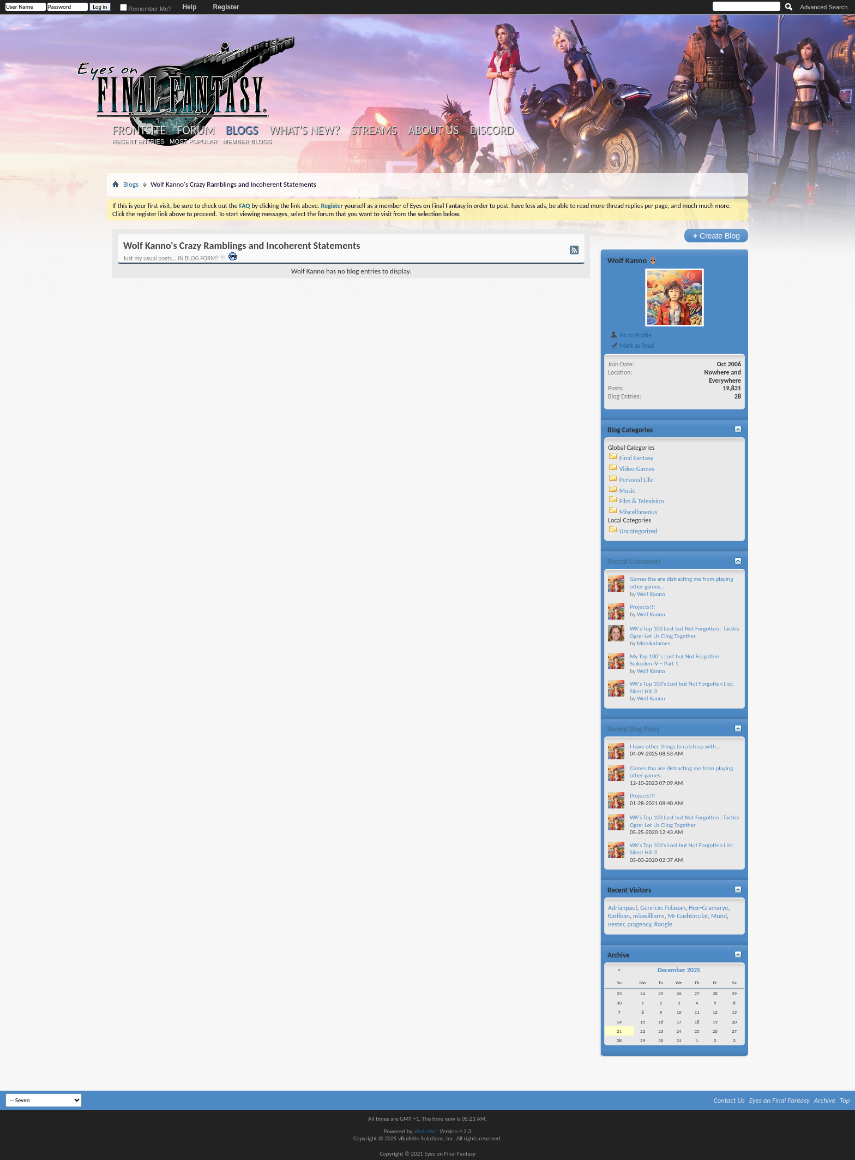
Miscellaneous (638, 512)
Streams (374, 130)
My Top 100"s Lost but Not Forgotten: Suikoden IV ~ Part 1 (675, 660)
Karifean (619, 916)
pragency (639, 924)
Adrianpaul (622, 908)
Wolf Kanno (627, 260)
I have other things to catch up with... (675, 746)
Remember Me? (146, 8)
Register (226, 7)
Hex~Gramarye (708, 908)
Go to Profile (631, 335)
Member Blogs (246, 141)
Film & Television (641, 501)
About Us (433, 130)
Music (627, 491)
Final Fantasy (636, 458)
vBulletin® (426, 1131)
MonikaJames (653, 643)
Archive (824, 1100)
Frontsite (139, 130)
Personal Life (636, 480)
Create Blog (716, 235)
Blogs (242, 130)
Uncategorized (638, 531)
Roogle (663, 924)
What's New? (304, 130)
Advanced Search (824, 7)
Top (845, 1100)
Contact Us (729, 1100)
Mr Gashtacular (687, 916)
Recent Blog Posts (633, 729)
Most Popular (193, 141)
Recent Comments (634, 561)
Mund (719, 916)
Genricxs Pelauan (662, 908)
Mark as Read (632, 345)
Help (189, 7)
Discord (491, 130)
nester (616, 924)
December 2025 (679, 970)
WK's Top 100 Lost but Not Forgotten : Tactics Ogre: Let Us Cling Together (684, 632)
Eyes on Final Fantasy (779, 1100)
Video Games (636, 469)
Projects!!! (642, 606)
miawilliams (649, 916)
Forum (195, 130)
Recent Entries (138, 141)
